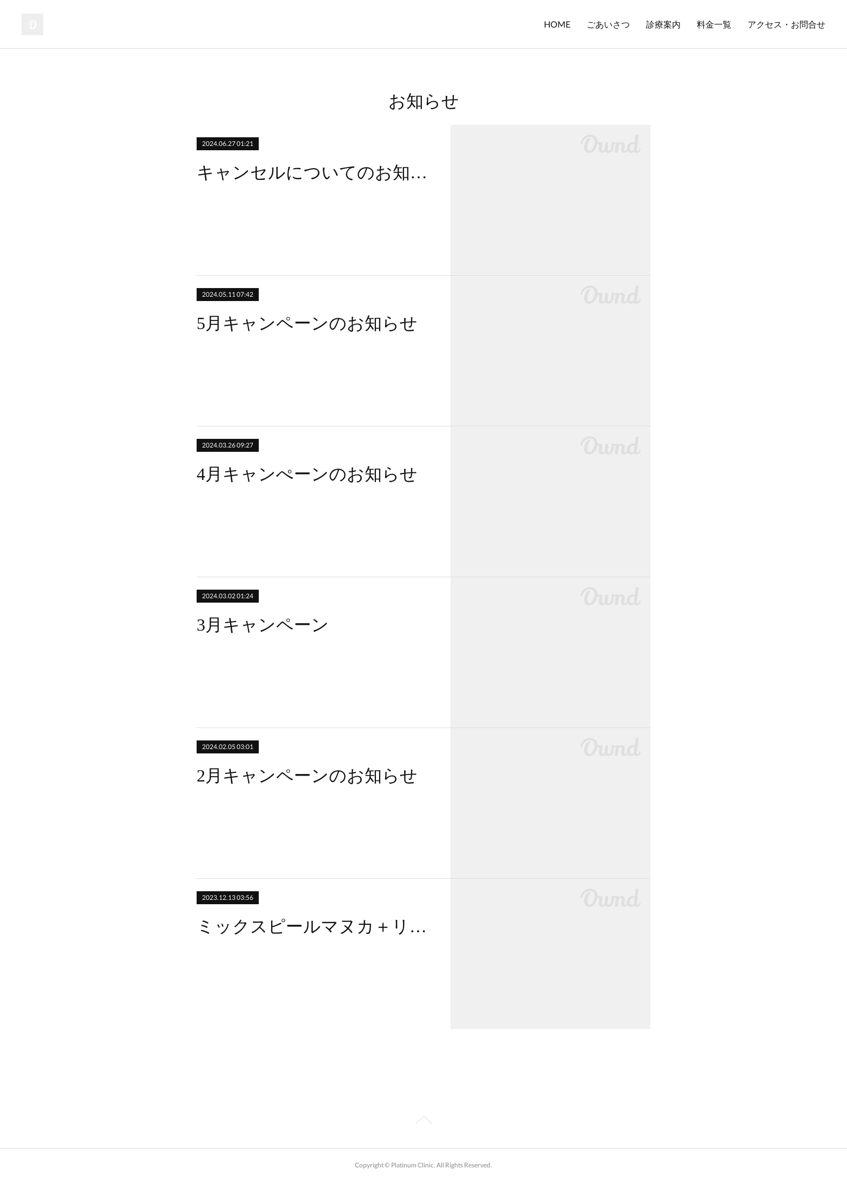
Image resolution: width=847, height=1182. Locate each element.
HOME (557, 24)
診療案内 (663, 24)
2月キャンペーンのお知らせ (307, 775)
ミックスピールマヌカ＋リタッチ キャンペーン (314, 926)
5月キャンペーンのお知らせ (307, 323)
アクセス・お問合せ (786, 24)
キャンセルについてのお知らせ (314, 172)
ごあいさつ (608, 24)
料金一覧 (714, 24)
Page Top (423, 1121)
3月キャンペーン (263, 625)
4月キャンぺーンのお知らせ (307, 474)
